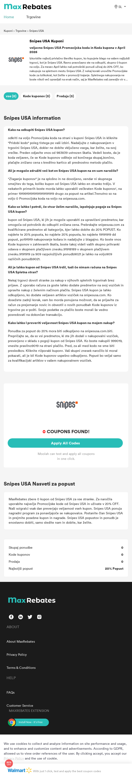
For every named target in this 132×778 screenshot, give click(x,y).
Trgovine (20, 31)
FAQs (11, 692)
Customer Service (20, 705)
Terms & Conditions (21, 667)
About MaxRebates (21, 641)
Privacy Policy (17, 654)
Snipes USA (36, 31)
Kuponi (8, 31)
